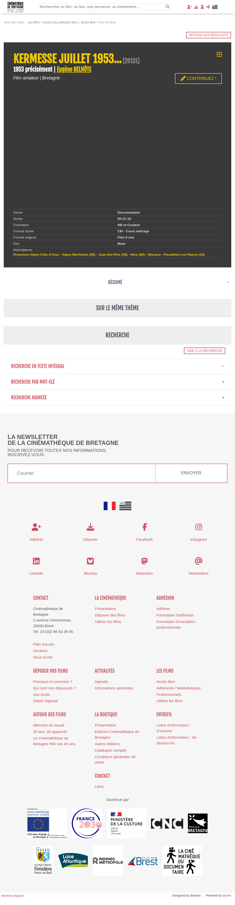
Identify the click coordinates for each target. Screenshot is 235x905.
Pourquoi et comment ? (52, 681)
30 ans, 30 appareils (50, 731)
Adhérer (163, 608)
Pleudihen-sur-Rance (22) (184, 254)
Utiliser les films (108, 621)
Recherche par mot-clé (117, 382)
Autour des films (49, 715)
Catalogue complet (110, 750)
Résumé (115, 282)
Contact (40, 598)
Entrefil (164, 715)
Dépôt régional (45, 701)
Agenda (101, 681)
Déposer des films (110, 615)
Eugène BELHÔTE (74, 69)
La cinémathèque (110, 598)
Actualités (105, 671)
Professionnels (169, 694)
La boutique (106, 715)
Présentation (105, 608)
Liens (99, 786)
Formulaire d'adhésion (175, 615)
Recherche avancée (117, 398)
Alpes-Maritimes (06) (78, 254)
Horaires (40, 651)
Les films (165, 671)
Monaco (154, 254)
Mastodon (144, 573)
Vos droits (41, 694)
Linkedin (36, 573)
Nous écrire (43, 657)
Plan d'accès (44, 644)
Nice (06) (138, 254)
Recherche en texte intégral (117, 366)
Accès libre (166, 681)
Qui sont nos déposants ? (54, 688)
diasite (227, 895)
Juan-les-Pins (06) (113, 254)
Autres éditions (107, 744)
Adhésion (165, 598)
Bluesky (90, 573)
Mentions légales (12, 896)
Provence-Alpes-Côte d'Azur (36, 254)
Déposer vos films (50, 671)
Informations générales (114, 688)
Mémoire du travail (48, 725)
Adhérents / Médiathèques (179, 688)
